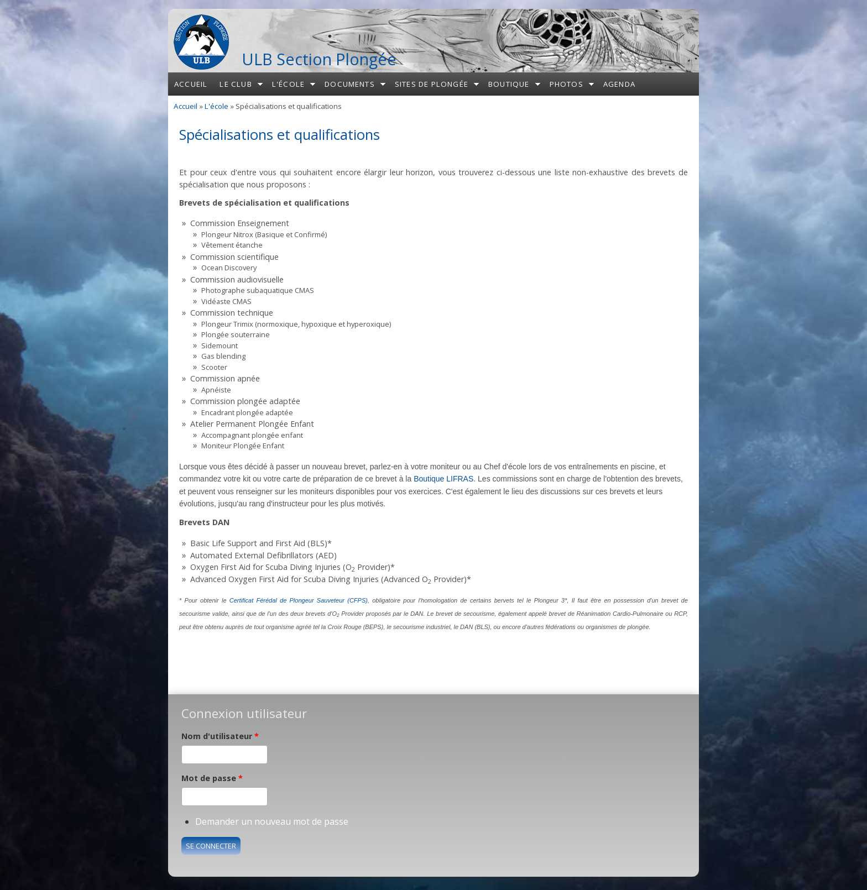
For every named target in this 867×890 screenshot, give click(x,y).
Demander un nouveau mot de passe (271, 821)
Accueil (190, 84)
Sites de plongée (431, 84)
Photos (566, 84)
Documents (350, 84)
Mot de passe (212, 778)
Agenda (619, 84)
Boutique (509, 84)
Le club (236, 84)
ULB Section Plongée (319, 59)
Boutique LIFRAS (443, 478)
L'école (288, 84)
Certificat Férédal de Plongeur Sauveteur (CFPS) (298, 600)
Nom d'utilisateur (220, 736)
